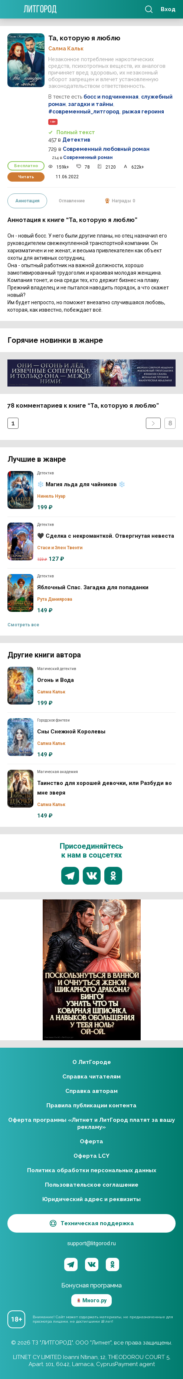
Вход (168, 9)
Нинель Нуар (51, 496)
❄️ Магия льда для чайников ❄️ (20, 490)
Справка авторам (91, 1091)
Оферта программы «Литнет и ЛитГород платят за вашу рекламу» (91, 1123)
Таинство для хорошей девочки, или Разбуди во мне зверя (20, 789)
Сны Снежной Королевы (20, 737)
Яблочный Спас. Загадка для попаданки (20, 593)
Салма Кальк (66, 49)
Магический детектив (56, 669)
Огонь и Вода (20, 686)
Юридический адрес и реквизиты (91, 1199)
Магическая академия (57, 772)
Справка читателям (91, 1076)
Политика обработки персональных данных (91, 1170)
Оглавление (72, 200)
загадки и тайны (90, 104)
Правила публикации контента (91, 1105)
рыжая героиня (143, 112)
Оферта (91, 1141)
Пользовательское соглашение (91, 1184)
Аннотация (27, 200)
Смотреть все (23, 624)
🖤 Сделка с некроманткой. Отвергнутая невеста (20, 541)
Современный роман (87, 157)
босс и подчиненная (111, 97)
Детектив (76, 140)
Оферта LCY (91, 1156)
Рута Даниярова (54, 599)
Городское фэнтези (53, 720)
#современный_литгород (84, 112)
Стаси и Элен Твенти (59, 547)
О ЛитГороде (91, 1062)
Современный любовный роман (106, 149)
